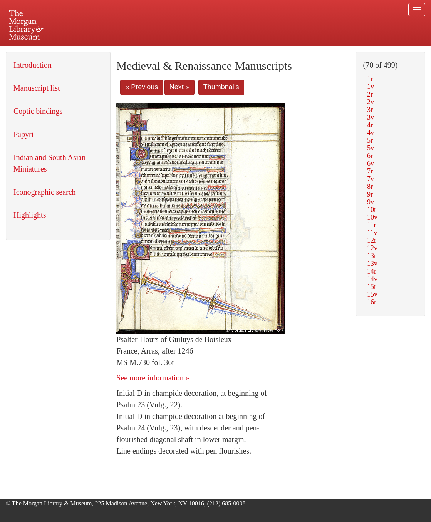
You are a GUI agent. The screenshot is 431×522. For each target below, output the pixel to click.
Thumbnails (221, 87)
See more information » (152, 378)
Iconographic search (44, 192)
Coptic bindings (37, 111)
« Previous (141, 87)
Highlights (29, 215)
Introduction (32, 65)
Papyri (23, 134)
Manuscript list (36, 88)
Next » (179, 87)
